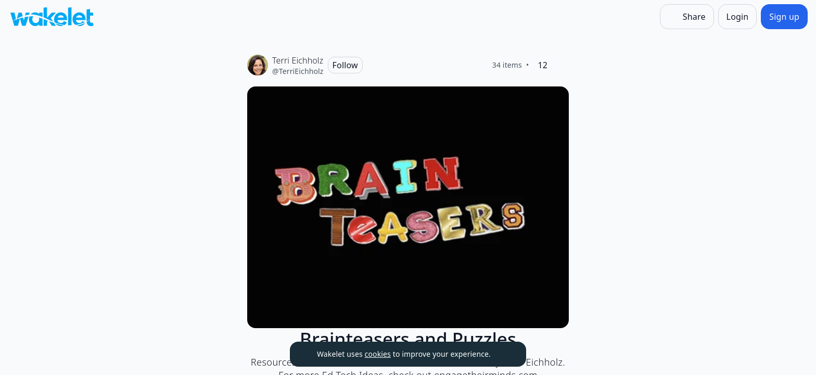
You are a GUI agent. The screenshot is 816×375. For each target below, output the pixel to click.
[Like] (560, 65)
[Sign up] (784, 16)
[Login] (737, 16)
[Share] (687, 16)
